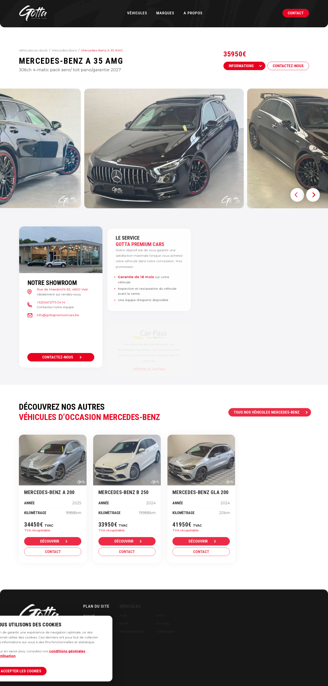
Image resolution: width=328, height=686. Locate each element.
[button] (297, 204)
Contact (296, 13)
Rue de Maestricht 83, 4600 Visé (57, 289)
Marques (165, 13)
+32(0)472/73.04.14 (46, 302)
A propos (193, 13)
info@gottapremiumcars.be (53, 315)
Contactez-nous (288, 66)
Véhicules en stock (33, 50)
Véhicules (137, 13)
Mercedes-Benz (64, 50)
